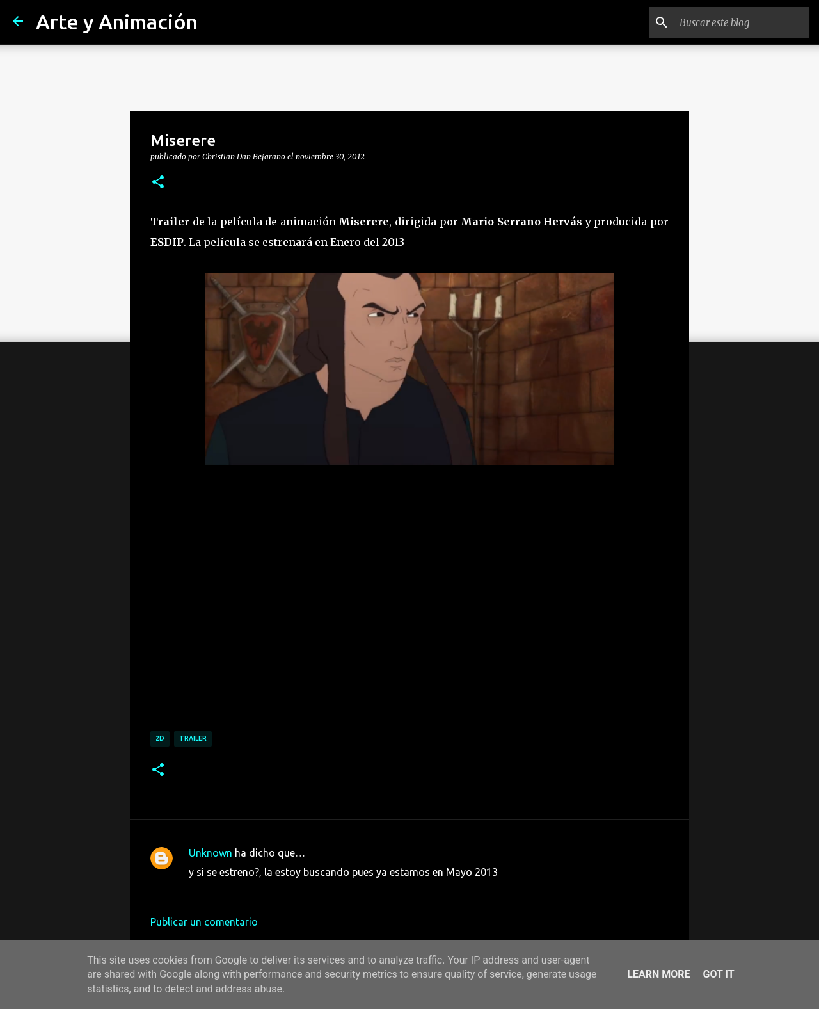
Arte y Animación (117, 21)
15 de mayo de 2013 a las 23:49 (262, 891)
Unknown (210, 853)
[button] (158, 182)
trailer (193, 738)
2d (159, 738)
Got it (718, 974)
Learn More (658, 974)
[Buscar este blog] (741, 22)
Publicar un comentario (204, 922)
